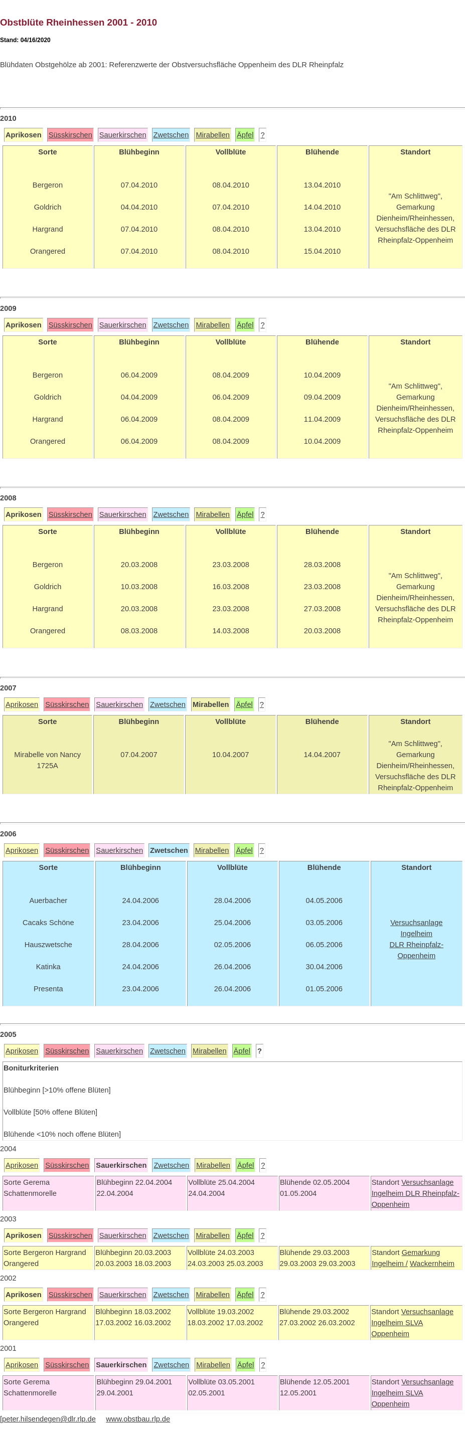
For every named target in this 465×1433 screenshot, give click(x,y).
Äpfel (245, 135)
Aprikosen (22, 704)
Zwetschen (171, 135)
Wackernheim (432, 1264)
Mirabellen (213, 135)
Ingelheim (389, 1193)
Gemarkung (421, 1252)
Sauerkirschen (122, 135)
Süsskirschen (70, 135)
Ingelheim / (390, 1264)
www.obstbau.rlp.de (138, 1419)
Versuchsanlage (427, 1182)
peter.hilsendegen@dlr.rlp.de (49, 1419)
